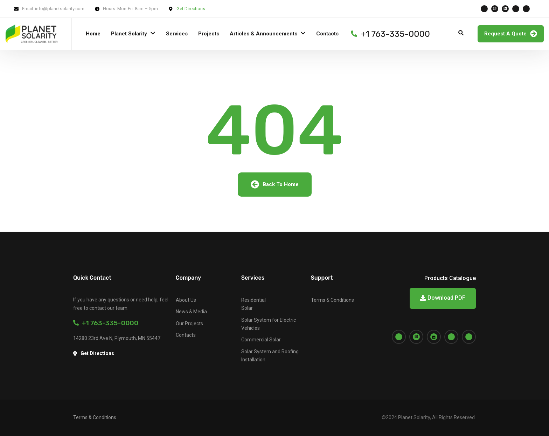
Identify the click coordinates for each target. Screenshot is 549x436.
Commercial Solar (261, 339)
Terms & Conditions (332, 300)
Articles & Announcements (263, 33)
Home (93, 33)
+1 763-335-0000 (105, 323)
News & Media (191, 311)
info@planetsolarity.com (59, 8)
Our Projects (189, 323)
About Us (186, 300)
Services (177, 33)
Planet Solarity (129, 33)
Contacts (327, 33)
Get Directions (190, 8)
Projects (208, 33)
